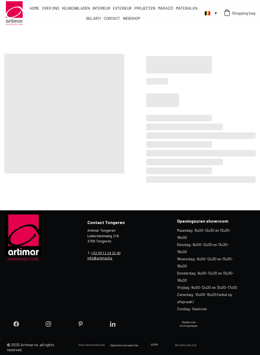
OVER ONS (50, 8)
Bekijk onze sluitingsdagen (189, 323)
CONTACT (112, 18)
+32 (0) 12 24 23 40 (105, 253)
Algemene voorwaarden (124, 345)
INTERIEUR (101, 8)
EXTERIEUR (122, 8)
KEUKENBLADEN (76, 8)
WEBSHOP (131, 18)
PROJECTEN (144, 8)
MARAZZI (165, 8)
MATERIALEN (186, 8)
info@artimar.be (99, 258)
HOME (34, 8)
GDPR (154, 344)
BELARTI (93, 18)
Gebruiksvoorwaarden (91, 346)
